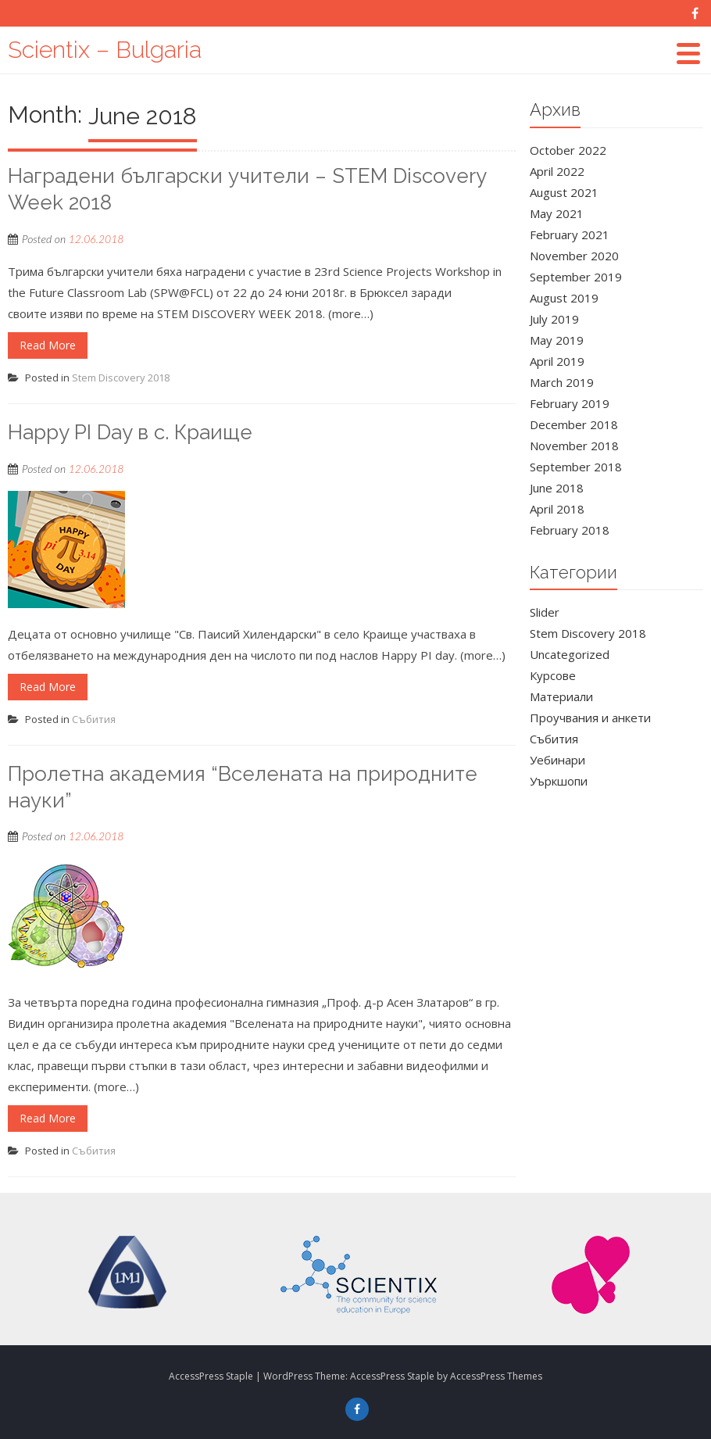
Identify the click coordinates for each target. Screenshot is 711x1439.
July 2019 (554, 319)
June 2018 (557, 488)
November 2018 (574, 445)
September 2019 (576, 277)
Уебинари (557, 760)
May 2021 (557, 213)
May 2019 (557, 340)
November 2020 (574, 255)
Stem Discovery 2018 (121, 377)
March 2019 (562, 382)
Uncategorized (569, 654)
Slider (544, 612)
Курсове (553, 675)
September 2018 (576, 466)
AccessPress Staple (392, 1376)
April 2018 (557, 509)
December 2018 (574, 424)
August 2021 (564, 192)
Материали (561, 696)
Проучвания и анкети (590, 717)
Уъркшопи (559, 781)
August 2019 (564, 298)
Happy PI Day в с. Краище (130, 432)
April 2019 (557, 361)
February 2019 (569, 403)
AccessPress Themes (496, 1376)
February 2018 (569, 530)
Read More (48, 345)
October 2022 (568, 150)
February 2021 (569, 234)
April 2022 (557, 171)
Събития (94, 719)
